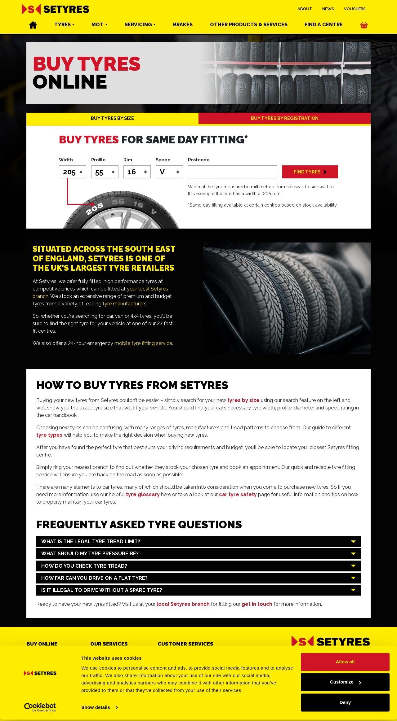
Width (66, 159)
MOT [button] (97, 25)
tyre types (49, 435)
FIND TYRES (310, 171)
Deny (345, 703)
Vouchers (355, 9)
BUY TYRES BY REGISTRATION (285, 118)
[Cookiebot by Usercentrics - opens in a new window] (40, 709)
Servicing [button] (138, 25)
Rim (127, 159)
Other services (249, 25)
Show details (95, 708)
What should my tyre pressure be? (90, 554)
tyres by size (243, 400)
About (304, 9)
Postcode (199, 159)
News (328, 9)
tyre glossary (143, 494)
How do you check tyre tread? (84, 566)
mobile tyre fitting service (143, 343)
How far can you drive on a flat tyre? (94, 578)
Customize (345, 683)
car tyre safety (238, 494)
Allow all (345, 663)
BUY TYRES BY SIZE (112, 118)
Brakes (183, 25)
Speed (163, 159)
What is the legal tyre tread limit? (90, 541)
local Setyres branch (183, 604)
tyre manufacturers (124, 304)
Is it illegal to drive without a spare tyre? (101, 590)
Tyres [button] (62, 25)
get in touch (257, 604)
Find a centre (324, 25)
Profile (98, 159)
